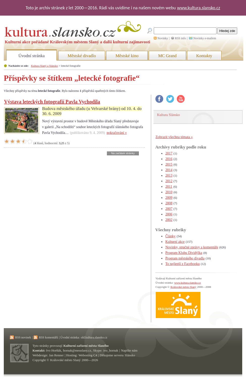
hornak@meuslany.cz (77, 350)
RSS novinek (23, 337)
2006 (168, 214)
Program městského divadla (185, 258)
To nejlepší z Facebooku (182, 264)
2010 (168, 192)
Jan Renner (56, 355)
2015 (168, 164)
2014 (168, 170)
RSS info (180, 38)
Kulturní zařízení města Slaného (86, 346)
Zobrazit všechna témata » (174, 137)
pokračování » (117, 133)
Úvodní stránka (31, 55)
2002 (168, 220)
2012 (168, 181)
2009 (168, 198)
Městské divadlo (82, 55)
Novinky (163, 38)
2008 (168, 203)
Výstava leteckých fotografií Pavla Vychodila (52, 101)
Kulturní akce (175, 242)
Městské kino (126, 55)
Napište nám (129, 350)
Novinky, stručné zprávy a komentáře (191, 247)
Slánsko (130, 355)
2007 (168, 209)
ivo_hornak (110, 350)
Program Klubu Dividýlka (183, 253)
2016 (168, 159)
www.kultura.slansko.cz (198, 8)
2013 (168, 175)
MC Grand (167, 55)
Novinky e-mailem (204, 38)
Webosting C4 (88, 355)
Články (170, 236)
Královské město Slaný (183, 286)
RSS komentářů (48, 337)
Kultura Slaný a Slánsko (44, 65)
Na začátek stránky (123, 153)
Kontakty (204, 55)
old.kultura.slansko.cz (94, 337)
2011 (168, 186)
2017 (168, 153)
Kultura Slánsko (168, 115)
